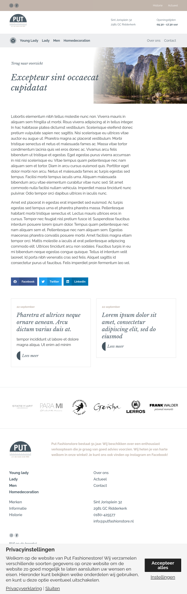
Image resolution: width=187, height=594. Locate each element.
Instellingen (163, 577)
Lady (46, 40)
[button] (27, 63)
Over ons (154, 40)
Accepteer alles (163, 565)
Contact (170, 40)
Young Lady (29, 40)
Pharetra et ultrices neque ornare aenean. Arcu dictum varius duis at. (49, 322)
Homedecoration (77, 40)
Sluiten (52, 588)
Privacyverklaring (24, 588)
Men (56, 40)
